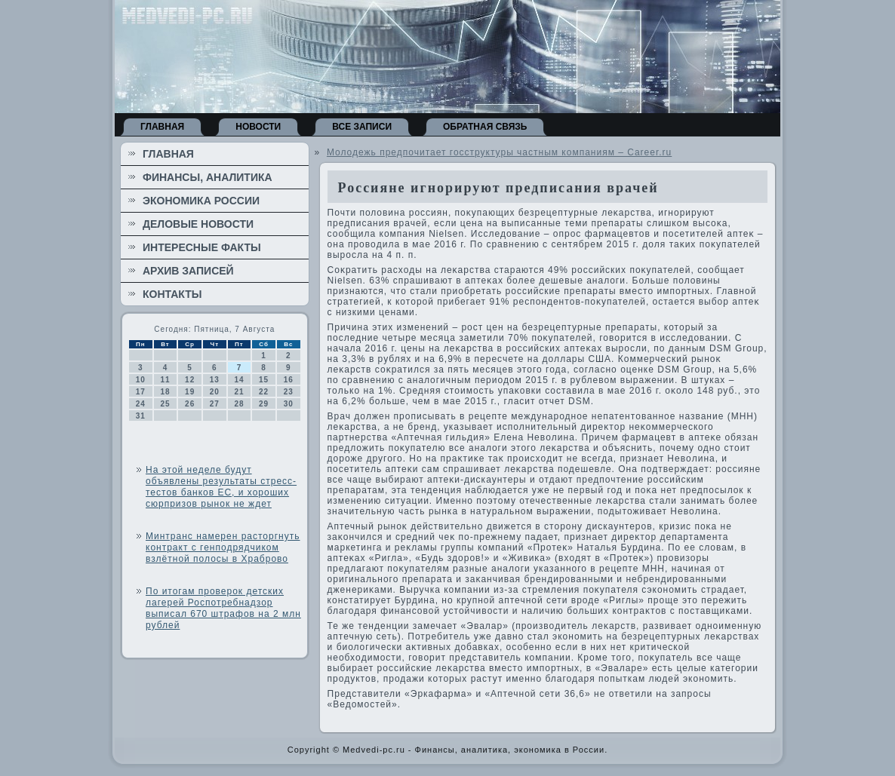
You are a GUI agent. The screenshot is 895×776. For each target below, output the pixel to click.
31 (141, 416)
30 (289, 404)
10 (141, 380)
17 (141, 392)
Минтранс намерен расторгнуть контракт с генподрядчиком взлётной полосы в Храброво (223, 547)
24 (141, 404)
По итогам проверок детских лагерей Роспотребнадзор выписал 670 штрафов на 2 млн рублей (223, 608)
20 (215, 392)
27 (215, 404)
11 (165, 380)
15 (264, 380)
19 (190, 392)
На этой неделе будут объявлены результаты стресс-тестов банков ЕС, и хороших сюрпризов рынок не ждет (221, 487)
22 (264, 392)
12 (190, 380)
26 (190, 404)
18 (165, 392)
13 (215, 380)
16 (289, 380)
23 (289, 392)
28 (239, 404)
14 (239, 380)
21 (239, 392)
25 (165, 404)
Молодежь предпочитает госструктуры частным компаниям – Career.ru (499, 152)
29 (264, 404)
